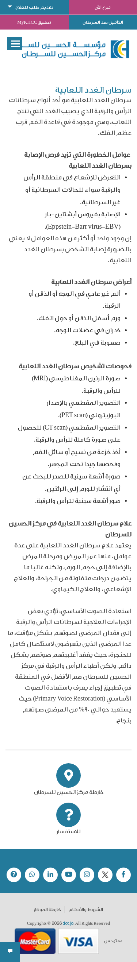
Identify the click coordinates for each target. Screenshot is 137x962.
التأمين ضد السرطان (103, 22)
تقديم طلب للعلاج (34, 7)
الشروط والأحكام (86, 909)
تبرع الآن (103, 7)
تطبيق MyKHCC (34, 22)
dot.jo (67, 923)
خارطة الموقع (47, 909)
